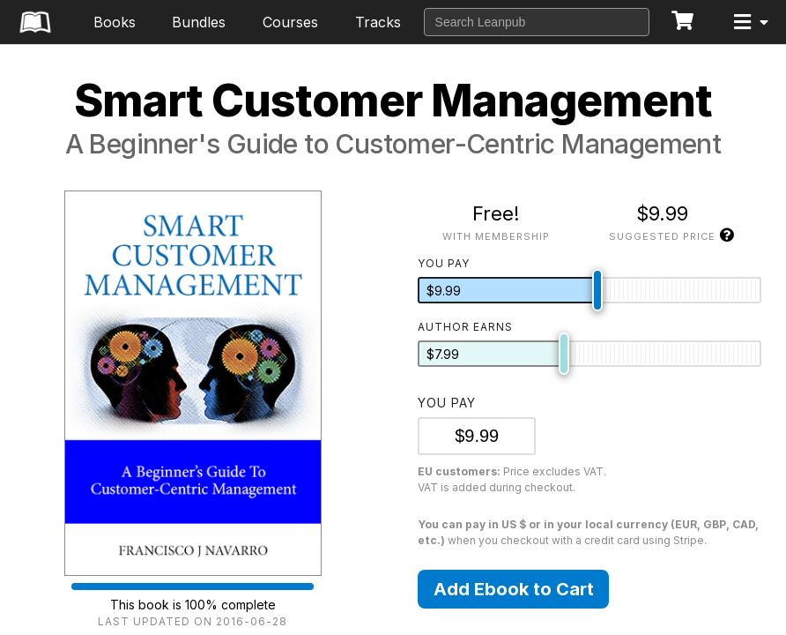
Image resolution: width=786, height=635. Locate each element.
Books (114, 22)
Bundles (199, 22)
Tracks (378, 22)
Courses (290, 22)
